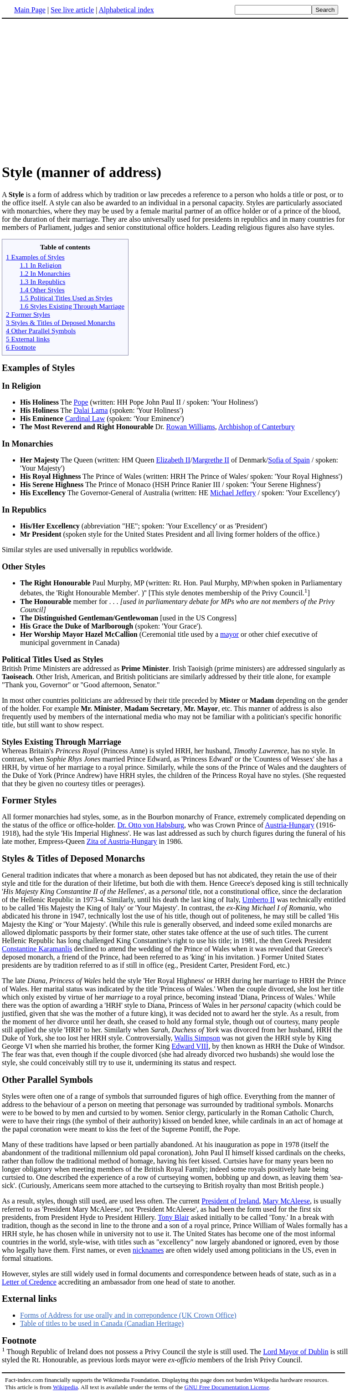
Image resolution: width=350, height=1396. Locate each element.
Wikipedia (65, 1387)
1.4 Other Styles (42, 290)
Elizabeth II (173, 460)
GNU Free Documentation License (226, 1387)
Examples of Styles (38, 368)
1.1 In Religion (41, 265)
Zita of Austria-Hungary (122, 841)
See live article (72, 10)
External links (29, 1299)
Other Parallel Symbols (47, 1080)
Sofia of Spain (289, 460)
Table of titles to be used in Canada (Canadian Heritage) (102, 1323)
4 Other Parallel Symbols (41, 331)
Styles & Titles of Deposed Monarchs (73, 858)
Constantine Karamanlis (37, 949)
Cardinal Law (85, 418)
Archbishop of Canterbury (256, 427)
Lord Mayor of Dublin (296, 1351)
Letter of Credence (29, 1282)
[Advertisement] (78, 90)
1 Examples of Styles (35, 257)
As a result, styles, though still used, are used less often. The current (101, 1201)
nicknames (148, 1250)
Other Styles (23, 566)
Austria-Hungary (289, 825)
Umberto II (258, 900)
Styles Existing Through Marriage (61, 741)
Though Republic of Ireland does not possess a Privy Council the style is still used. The (175, 1345)
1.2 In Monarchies (45, 273)
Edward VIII (189, 1046)
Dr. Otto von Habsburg (151, 825)
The (47, 402)
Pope (81, 402)
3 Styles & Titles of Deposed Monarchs (60, 322)
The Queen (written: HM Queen (88, 460)
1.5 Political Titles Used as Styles (66, 298)
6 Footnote (21, 347)
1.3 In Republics (42, 281)
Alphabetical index (126, 10)
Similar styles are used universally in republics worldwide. (175, 529)
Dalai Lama (91, 410)
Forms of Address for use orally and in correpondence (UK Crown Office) (128, 1315)
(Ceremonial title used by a (120, 634)
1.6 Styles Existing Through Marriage (72, 306)
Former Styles (29, 800)
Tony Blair (173, 1217)
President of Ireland (230, 1201)
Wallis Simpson (197, 1038)
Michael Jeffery (233, 493)
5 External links (28, 339)
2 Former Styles (28, 314)
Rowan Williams (190, 427)
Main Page (30, 10)
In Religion (21, 386)
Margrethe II (210, 460)
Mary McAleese (286, 1201)
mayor (229, 634)
